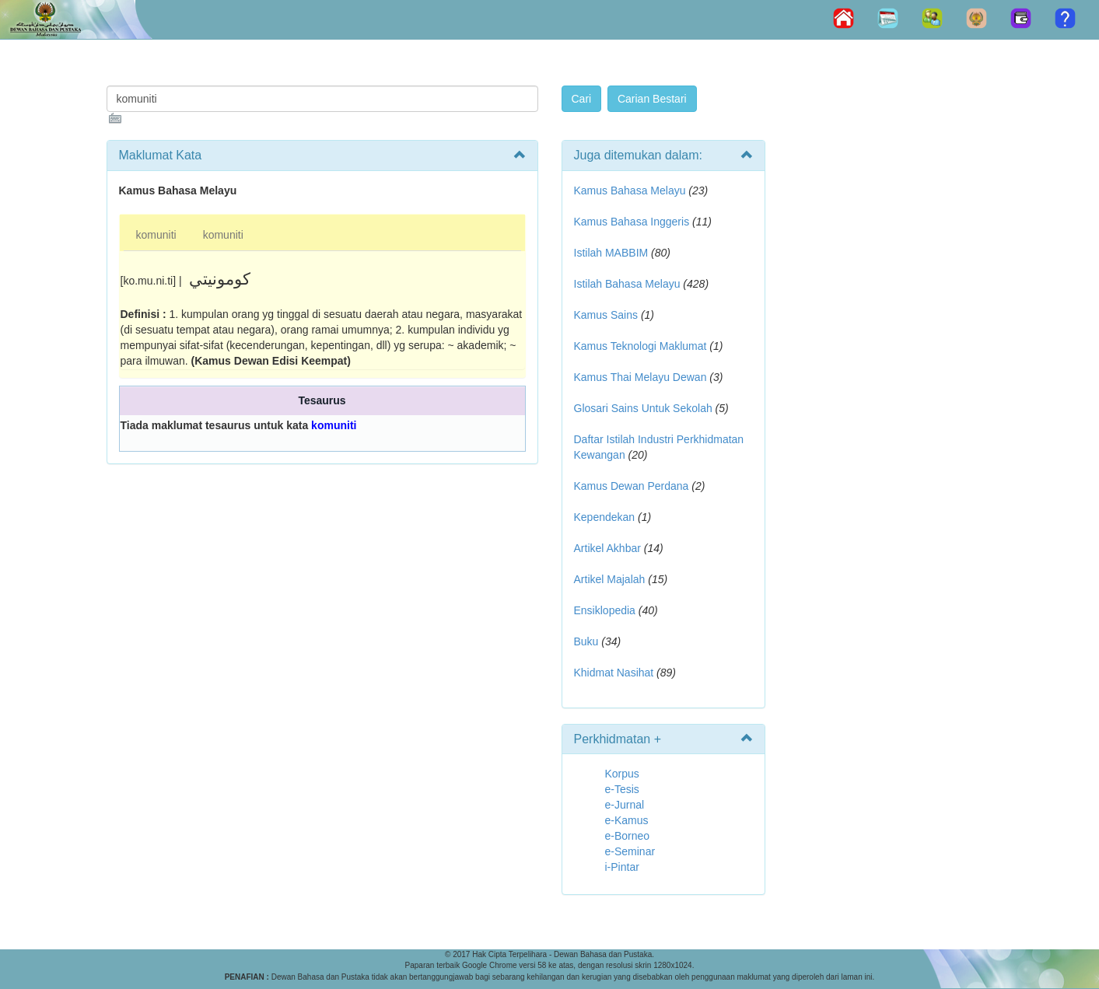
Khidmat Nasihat (614, 672)
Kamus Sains (606, 315)
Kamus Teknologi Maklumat (640, 346)
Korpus (622, 773)
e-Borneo (627, 836)
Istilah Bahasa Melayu (627, 284)
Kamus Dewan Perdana (631, 486)
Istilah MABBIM (611, 252)
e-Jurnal (625, 805)
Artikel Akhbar (607, 548)
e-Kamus (627, 820)
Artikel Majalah (610, 579)
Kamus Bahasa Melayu (631, 190)
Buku (586, 641)
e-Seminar (630, 851)
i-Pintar (622, 867)
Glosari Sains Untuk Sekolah (643, 408)
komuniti (156, 235)
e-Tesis (622, 789)
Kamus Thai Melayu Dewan (640, 377)
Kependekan (604, 517)
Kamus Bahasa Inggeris (632, 221)
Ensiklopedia (604, 610)
